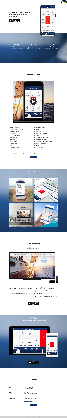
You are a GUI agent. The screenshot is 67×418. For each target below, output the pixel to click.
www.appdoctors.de (29, 389)
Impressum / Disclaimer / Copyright (30, 398)
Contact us (33, 404)
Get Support (33, 157)
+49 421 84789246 (29, 387)
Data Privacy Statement (28, 401)
